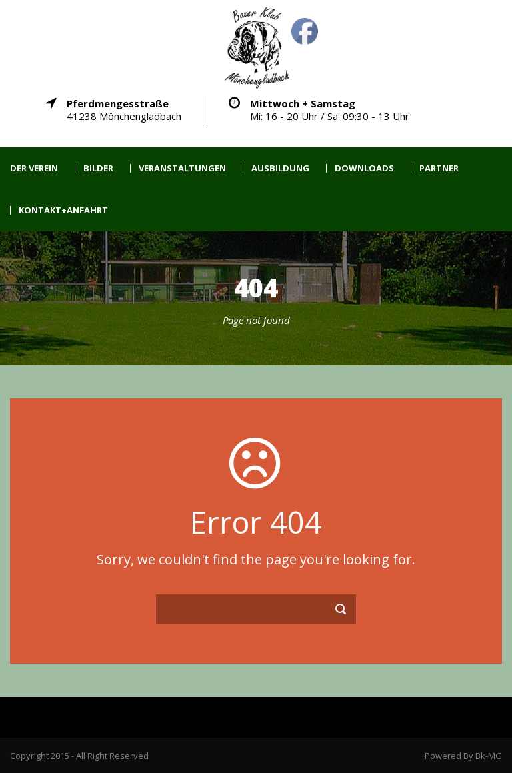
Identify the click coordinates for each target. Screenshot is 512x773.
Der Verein (34, 168)
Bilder (98, 168)
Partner (439, 168)
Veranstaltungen (182, 168)
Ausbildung (280, 168)
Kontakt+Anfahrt (63, 210)
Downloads (364, 168)
